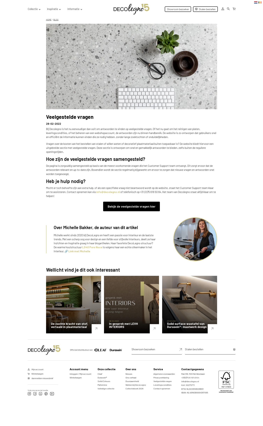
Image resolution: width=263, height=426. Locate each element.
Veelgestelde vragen (162, 384)
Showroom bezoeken (178, 9)
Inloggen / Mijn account (80, 377)
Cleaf (100, 377)
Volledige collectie (106, 392)
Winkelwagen (76, 381)
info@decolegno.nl (108, 191)
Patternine (102, 388)
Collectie (33, 8)
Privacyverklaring (161, 381)
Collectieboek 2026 (134, 392)
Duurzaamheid (132, 384)
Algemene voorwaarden (164, 377)
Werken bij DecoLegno (135, 388)
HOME (48, 19)
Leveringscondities (162, 388)
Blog (55, 19)
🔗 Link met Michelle (77, 251)
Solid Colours (104, 384)
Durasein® (102, 381)
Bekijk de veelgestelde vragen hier (131, 206)
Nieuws (128, 377)
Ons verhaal (130, 381)
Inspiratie (52, 8)
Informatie (73, 8)
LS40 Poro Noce (92, 247)
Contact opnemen (161, 392)
